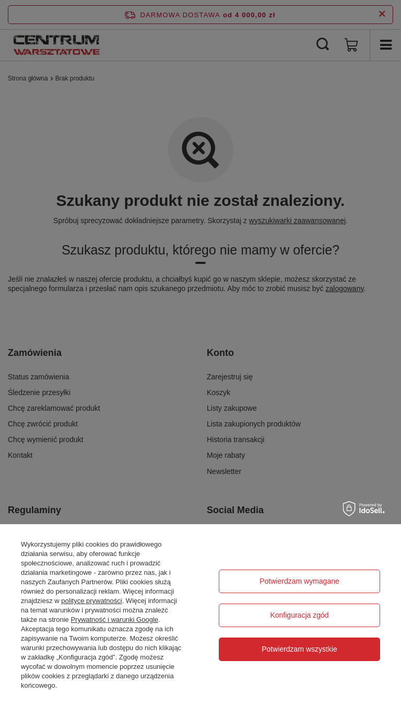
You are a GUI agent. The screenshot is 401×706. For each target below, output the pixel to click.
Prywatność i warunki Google (114, 619)
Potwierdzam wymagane (299, 581)
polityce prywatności (91, 601)
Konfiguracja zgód (299, 615)
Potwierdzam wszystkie (299, 649)
